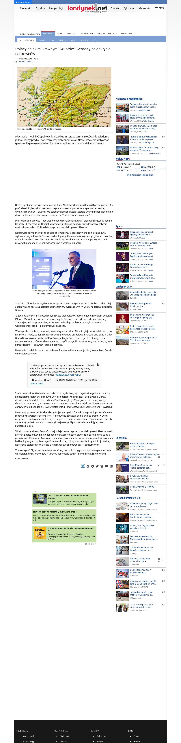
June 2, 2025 (36, 383)
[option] (33, 737)
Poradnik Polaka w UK (128, 498)
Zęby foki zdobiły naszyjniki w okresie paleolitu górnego (143, 293)
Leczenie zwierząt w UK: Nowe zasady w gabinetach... (144, 537)
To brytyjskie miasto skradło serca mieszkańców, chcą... (143, 105)
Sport (119, 226)
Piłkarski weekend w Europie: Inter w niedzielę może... (143, 244)
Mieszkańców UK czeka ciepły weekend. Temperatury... (144, 149)
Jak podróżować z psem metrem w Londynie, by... (141, 593)
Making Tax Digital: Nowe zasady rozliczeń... (142, 526)
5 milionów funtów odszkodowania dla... (140, 477)
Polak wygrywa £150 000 (142, 487)
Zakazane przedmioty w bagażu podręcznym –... (141, 549)
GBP (118, 167)
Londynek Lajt (123, 286)
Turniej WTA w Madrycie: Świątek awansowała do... (142, 276)
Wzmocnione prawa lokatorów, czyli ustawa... (142, 515)
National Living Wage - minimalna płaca (140, 560)
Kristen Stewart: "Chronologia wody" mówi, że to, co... (144, 455)
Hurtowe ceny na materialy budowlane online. (55, 512)
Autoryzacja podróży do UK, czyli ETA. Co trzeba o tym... (143, 582)
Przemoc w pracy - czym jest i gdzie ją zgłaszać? (144, 505)
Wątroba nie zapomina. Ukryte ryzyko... (141, 304)
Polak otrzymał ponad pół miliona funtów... (142, 444)
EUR (143, 167)
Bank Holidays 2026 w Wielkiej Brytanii (140, 571)
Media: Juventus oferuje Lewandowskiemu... (141, 265)
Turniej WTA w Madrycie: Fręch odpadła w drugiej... (142, 255)
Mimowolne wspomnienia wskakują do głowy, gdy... (142, 316)
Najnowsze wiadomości (129, 98)
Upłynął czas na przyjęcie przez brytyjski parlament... (142, 116)
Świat (144, 132)
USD (118, 170)
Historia (22, 62)
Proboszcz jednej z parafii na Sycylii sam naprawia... (143, 339)
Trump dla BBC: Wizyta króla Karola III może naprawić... (143, 138)
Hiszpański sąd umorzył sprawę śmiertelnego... (141, 233)
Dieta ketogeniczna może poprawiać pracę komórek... (143, 327)
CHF (143, 170)
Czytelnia (121, 438)
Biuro (130, 731)
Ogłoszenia (22, 731)
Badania (30, 62)
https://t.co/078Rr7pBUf (68, 374)
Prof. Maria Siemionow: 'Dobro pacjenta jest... (141, 466)
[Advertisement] (64, 181)
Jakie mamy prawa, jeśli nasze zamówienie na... (141, 605)
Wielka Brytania (145, 110)
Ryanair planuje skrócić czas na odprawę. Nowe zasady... (143, 127)
